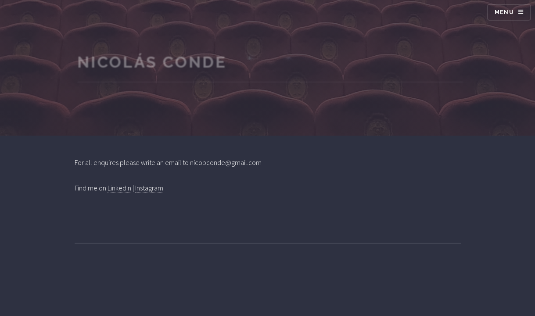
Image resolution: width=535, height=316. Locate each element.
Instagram (149, 187)
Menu (504, 12)
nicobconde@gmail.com (226, 162)
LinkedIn (119, 187)
